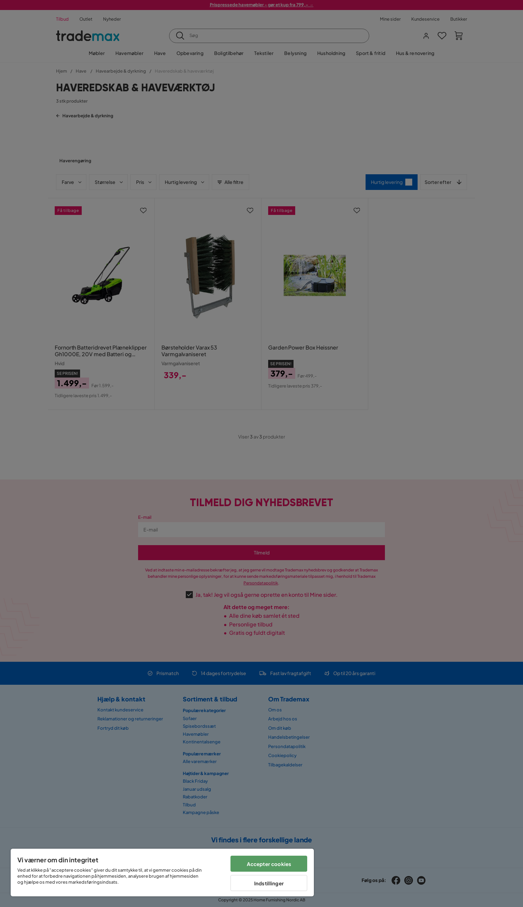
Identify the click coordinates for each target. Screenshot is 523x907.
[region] (162, 872)
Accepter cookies (269, 864)
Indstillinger (269, 883)
